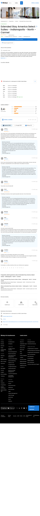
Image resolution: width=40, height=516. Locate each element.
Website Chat (11, 362)
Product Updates (23, 355)
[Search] (21, 2)
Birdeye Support (31, 360)
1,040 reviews (11, 34)
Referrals (2, 345)
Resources (22, 349)
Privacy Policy (9, 416)
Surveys (2, 370)
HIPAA (21, 416)
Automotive (10, 381)
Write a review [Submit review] (19, 39)
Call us (4, 319)
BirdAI (2, 381)
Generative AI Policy (28, 416)
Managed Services (31, 341)
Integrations (3, 384)
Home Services (11, 389)
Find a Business (31, 356)
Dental (9, 383)
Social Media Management (11, 376)
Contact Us (22, 367)
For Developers (30, 358)
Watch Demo (22, 345)
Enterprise (10, 343)
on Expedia (6, 130)
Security (14, 416)
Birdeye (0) (28, 125)
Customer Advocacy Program (33, 364)
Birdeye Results (23, 363)
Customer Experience (12, 373)
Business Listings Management (11, 371)
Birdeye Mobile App (4, 390)
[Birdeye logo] (4, 3)
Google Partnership (3, 387)
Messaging (3, 368)
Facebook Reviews (12, 368)
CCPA (24, 416)
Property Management (12, 393)
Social (2, 357)
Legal (9, 391)
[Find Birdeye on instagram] (21, 408)
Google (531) (17, 125)
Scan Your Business (31, 354)
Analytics (2, 382)
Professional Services (32, 343)
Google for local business (11, 349)
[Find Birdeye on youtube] (24, 408)
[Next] (36, 303)
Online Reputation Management (12, 356)
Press (21, 353)
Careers (21, 357)
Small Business (11, 341)
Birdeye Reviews (23, 361)
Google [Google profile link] (6, 324)
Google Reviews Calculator (33, 348)
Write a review (35, 3)
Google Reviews (11, 364)
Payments (3, 363)
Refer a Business (31, 362)
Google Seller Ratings (3, 350)
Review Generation (12, 353)
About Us (22, 341)
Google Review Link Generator (33, 352)
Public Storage (11, 395)
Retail (9, 399)
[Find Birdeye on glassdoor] (26, 408)
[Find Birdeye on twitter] (17, 408)
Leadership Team (23, 343)
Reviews (2, 343)
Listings (2, 341)
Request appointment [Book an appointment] (7, 42)
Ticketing (2, 376)
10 (21, 268)
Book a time (22, 347)
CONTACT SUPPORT (32, 408)
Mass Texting (3, 361)
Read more (3, 58)
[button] (23, 268)
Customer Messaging (12, 358)
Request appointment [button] (7, 316)
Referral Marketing (12, 360)
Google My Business (12, 366)
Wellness (10, 401)
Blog (21, 351)
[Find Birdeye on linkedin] (19, 408)
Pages (2, 347)
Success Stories (23, 359)
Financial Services (11, 385)
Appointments (4, 359)
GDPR (18, 416)
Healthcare (10, 387)
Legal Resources (23, 365)
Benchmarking (4, 374)
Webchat (2, 355)
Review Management (12, 351)
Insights (2, 372)
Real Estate (10, 397)
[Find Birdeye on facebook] (14, 408)
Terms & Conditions (3, 416)
